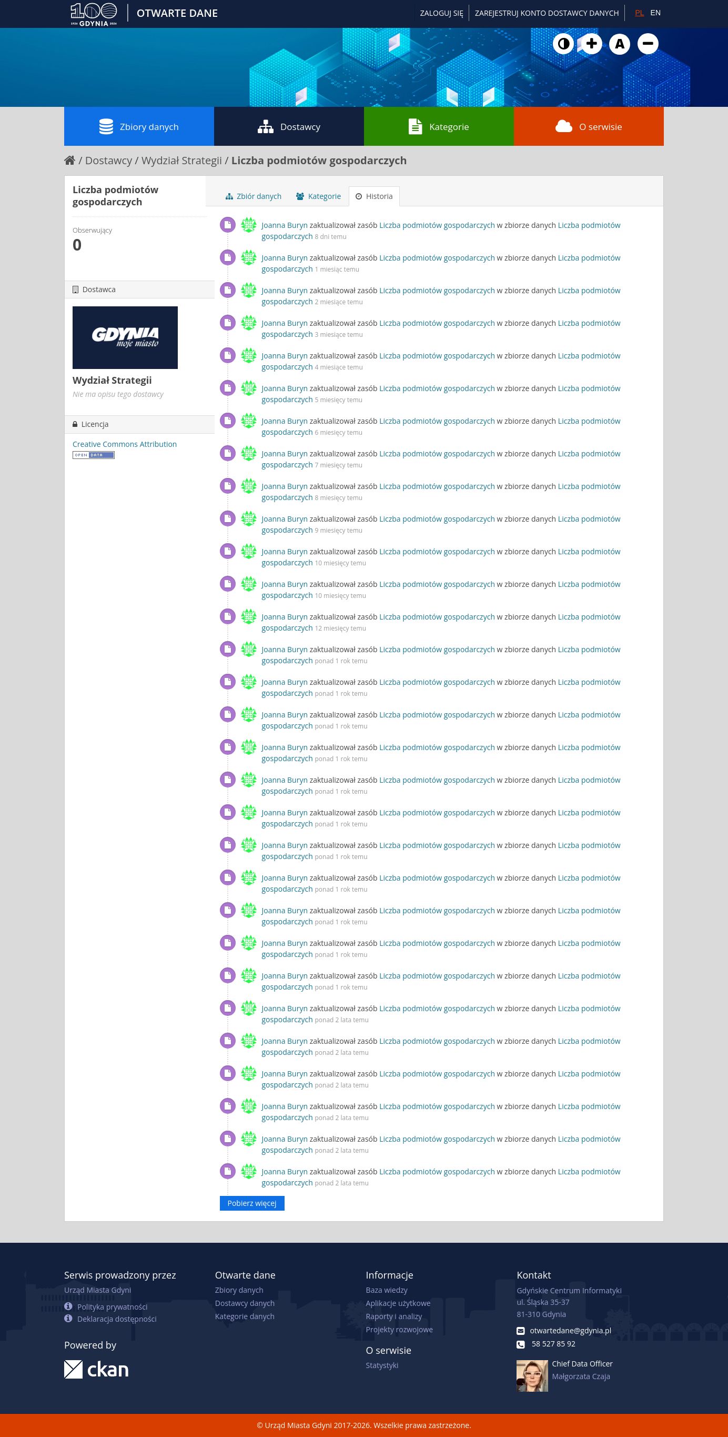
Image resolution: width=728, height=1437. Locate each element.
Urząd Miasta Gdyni (97, 1290)
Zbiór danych (254, 196)
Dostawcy (289, 126)
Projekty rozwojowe (399, 1329)
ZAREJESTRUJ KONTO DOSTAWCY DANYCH (547, 13)
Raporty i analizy (394, 1316)
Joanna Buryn (285, 225)
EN (656, 12)
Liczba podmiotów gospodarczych (319, 160)
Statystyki (382, 1365)
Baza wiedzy (387, 1290)
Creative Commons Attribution (125, 444)
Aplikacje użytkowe (398, 1303)
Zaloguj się (441, 13)
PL (639, 12)
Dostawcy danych (245, 1303)
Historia (374, 196)
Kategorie (439, 126)
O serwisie (588, 126)
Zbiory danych (139, 126)
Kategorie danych (245, 1316)
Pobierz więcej (252, 1203)
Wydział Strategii (181, 160)
